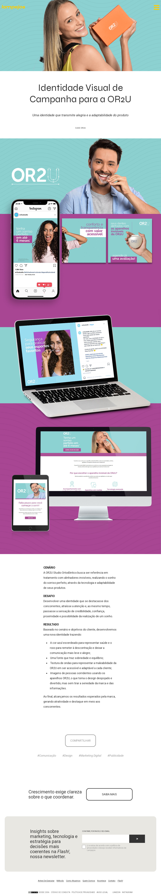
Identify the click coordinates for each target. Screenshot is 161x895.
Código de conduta (60, 893)
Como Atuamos (73, 881)
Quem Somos (89, 881)
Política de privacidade (83, 893)
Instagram (127, 893)
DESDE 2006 (38, 893)
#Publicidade (116, 756)
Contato (111, 881)
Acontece (101, 881)
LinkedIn (116, 893)
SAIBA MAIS (109, 794)
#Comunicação (46, 756)
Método (60, 881)
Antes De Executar (46, 881)
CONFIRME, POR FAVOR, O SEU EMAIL (96, 832)
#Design (67, 756)
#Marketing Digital (90, 756)
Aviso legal (102, 893)
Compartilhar (80, 740)
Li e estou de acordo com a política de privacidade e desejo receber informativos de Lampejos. (104, 848)
